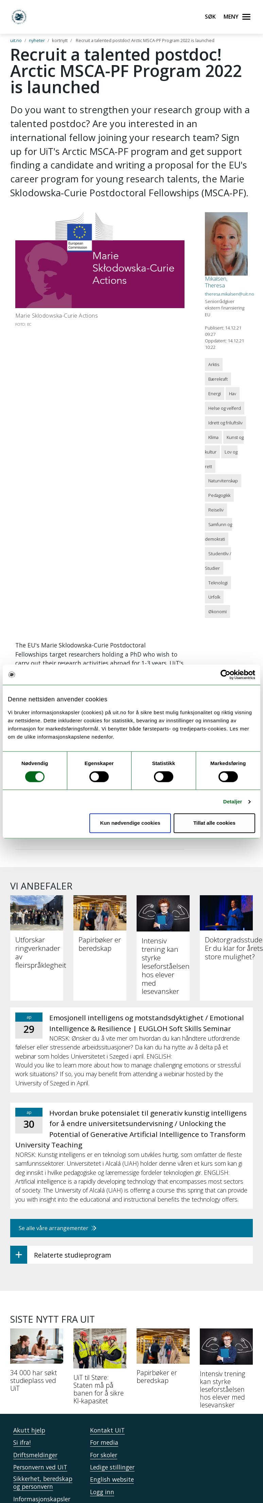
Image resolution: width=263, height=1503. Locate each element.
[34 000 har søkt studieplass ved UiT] (36, 1362)
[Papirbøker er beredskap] (163, 1358)
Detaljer (232, 801)
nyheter (37, 40)
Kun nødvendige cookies (130, 823)
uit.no (16, 40)
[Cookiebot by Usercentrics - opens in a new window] (225, 674)
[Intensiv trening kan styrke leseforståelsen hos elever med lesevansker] (226, 1371)
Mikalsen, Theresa (216, 282)
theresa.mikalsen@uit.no (229, 294)
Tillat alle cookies (214, 823)
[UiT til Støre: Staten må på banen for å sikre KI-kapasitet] (99, 1369)
